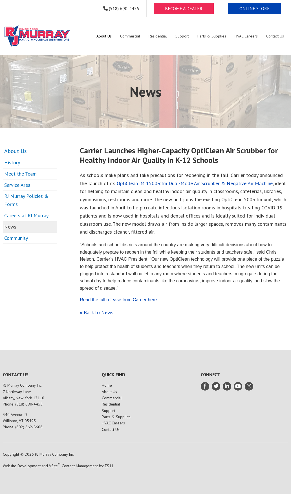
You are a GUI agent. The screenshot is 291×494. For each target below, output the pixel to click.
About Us (15, 151)
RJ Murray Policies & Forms (26, 200)
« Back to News (96, 312)
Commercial (112, 397)
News (10, 226)
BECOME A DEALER (183, 8)
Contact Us (111, 429)
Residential (111, 404)
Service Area (17, 185)
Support (108, 410)
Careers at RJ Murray (26, 215)
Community (16, 238)
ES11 (109, 465)
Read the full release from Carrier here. (119, 299)
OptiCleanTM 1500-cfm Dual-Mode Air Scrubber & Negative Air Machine (195, 183)
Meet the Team (20, 173)
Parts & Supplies (116, 416)
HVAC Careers (113, 423)
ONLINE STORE (254, 8)
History (12, 162)
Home (107, 385)
